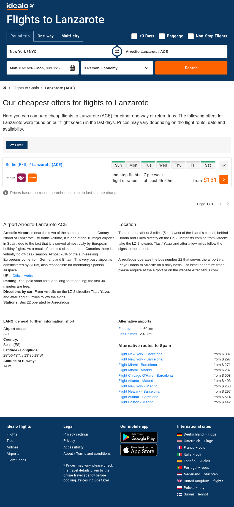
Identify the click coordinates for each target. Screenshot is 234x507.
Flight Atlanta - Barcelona (138, 397)
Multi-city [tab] (70, 36)
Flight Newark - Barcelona (139, 391)
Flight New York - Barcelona (140, 354)
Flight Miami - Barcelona (137, 365)
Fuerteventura (129, 329)
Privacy (69, 441)
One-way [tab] (45, 36)
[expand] (223, 165)
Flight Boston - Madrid (135, 402)
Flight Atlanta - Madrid (135, 381)
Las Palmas (127, 334)
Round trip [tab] (20, 36)
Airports (13, 453)
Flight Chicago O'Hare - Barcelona (145, 375)
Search (191, 68)
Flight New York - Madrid (137, 386)
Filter (18, 145)
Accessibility (74, 447)
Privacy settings (76, 434)
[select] (223, 179)
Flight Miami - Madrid (135, 370)
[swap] (117, 51)
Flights (12, 434)
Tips (10, 441)
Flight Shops (16, 460)
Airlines (12, 447)
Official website (24, 276)
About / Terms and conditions (87, 453)
